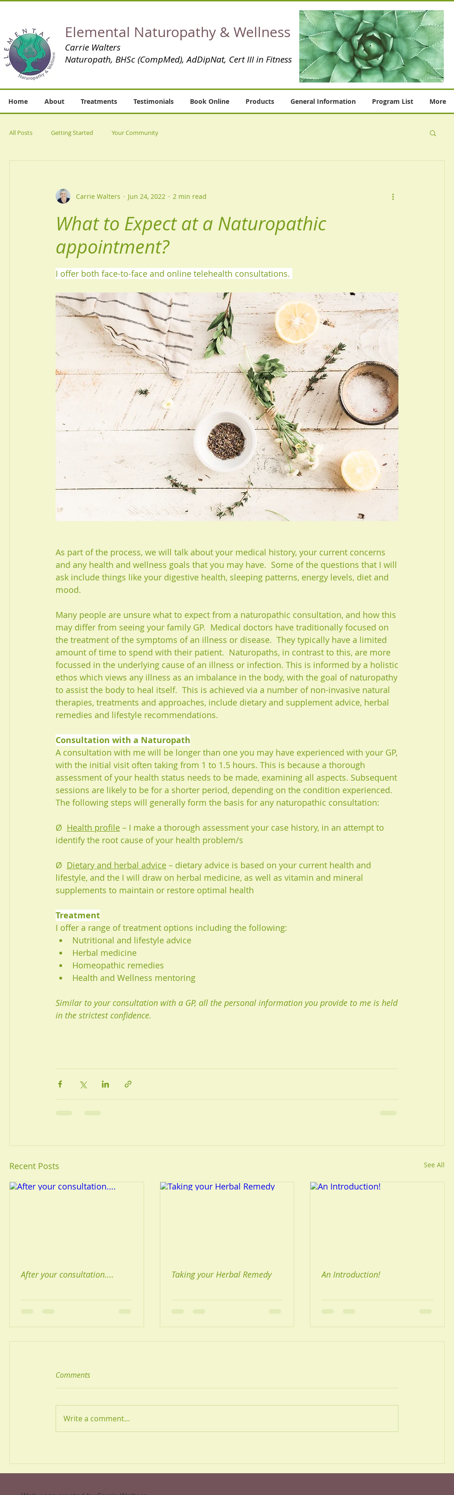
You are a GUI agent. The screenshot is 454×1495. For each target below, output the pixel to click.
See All (434, 1164)
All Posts (20, 132)
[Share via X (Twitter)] (82, 1084)
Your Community (135, 132)
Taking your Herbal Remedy (221, 1274)
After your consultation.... (67, 1274)
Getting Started (72, 132)
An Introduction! (351, 1274)
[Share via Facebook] (60, 1084)
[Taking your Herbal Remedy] (227, 1219)
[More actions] (392, 196)
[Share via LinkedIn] (105, 1084)
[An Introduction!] (377, 1219)
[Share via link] (128, 1084)
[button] (371, 46)
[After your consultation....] (77, 1219)
